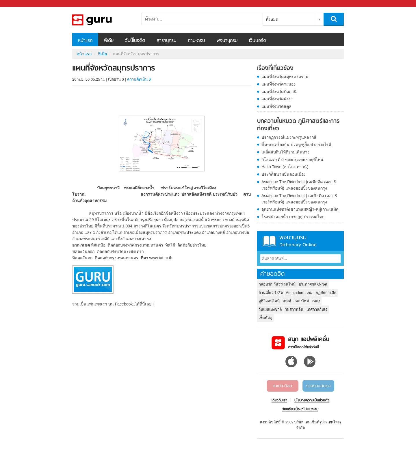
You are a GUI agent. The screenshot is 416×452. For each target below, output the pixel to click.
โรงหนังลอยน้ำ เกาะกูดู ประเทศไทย (292, 216)
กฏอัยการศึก (326, 292)
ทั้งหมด (272, 19)
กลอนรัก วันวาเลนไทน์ (277, 284)
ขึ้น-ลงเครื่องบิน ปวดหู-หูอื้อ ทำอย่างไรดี (296, 144)
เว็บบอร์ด (257, 41)
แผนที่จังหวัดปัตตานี (279, 91)
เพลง (316, 301)
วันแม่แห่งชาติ (270, 309)
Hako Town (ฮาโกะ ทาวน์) (284, 166)
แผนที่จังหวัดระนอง (278, 84)
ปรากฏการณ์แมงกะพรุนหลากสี (288, 137)
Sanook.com (17, 3)
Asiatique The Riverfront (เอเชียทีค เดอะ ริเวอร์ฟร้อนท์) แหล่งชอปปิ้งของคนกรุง (298, 184)
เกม (310, 292)
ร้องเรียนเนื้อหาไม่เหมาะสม (300, 409)
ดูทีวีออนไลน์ (269, 301)
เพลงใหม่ (301, 301)
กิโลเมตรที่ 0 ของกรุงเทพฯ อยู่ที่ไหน (292, 159)
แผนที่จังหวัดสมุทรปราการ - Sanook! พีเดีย (102, 20)
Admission (294, 292)
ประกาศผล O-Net (313, 284)
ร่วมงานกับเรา (318, 386)
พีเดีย (109, 41)
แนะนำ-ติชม (282, 386)
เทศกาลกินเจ (317, 309)
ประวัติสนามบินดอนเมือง (283, 174)
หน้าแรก (85, 41)
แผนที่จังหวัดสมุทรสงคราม (284, 76)
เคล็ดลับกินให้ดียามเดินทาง (285, 152)
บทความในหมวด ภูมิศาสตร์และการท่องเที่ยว (298, 125)
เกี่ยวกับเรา (279, 400)
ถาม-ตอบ (196, 41)
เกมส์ (287, 301)
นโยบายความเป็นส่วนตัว (311, 400)
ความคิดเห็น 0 (139, 79)
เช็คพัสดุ (265, 318)
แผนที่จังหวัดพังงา (277, 99)
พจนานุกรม (227, 41)
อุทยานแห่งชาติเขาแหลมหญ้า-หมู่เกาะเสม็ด (300, 209)
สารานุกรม (166, 41)
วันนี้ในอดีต (135, 41)
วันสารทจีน (294, 309)
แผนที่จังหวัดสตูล (276, 106)
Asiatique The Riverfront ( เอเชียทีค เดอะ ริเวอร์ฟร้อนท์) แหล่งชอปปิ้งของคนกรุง (299, 198)
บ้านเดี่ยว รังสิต (271, 292)
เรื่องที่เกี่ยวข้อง (275, 68)
